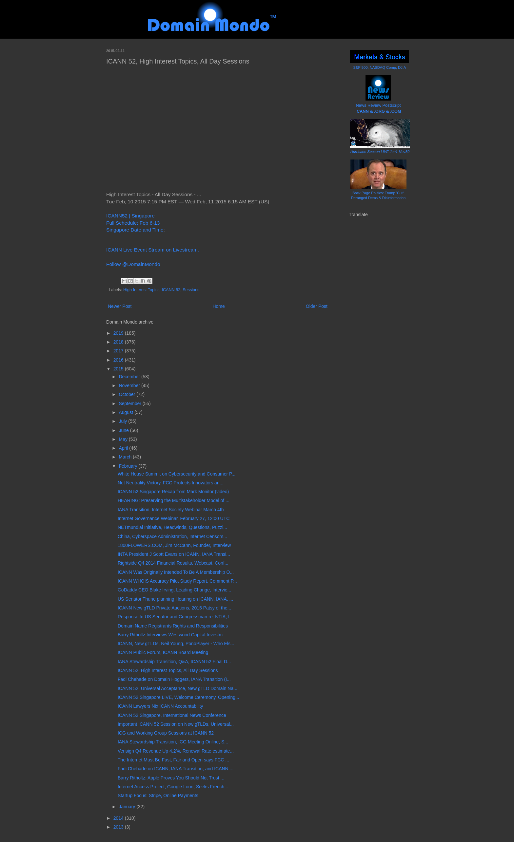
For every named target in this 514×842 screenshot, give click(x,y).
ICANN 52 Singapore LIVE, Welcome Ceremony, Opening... (178, 697)
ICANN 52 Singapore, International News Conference (172, 715)
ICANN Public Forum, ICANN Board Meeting (163, 652)
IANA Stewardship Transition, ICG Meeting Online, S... (173, 741)
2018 (119, 342)
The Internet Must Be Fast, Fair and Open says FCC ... (173, 759)
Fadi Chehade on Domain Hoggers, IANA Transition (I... (174, 679)
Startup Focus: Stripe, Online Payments (158, 795)
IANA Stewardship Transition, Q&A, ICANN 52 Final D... (174, 661)
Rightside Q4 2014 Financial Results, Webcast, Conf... (173, 563)
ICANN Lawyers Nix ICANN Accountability (160, 706)
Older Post (316, 306)
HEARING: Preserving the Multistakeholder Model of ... (173, 500)
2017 (119, 350)
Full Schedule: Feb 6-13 (133, 223)
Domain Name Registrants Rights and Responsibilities (173, 625)
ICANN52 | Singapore (130, 215)
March (126, 456)
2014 (119, 818)
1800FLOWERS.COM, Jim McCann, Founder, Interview (174, 545)
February (128, 466)
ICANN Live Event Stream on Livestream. (152, 250)
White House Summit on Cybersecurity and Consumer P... (176, 474)
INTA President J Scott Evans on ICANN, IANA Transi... (174, 554)
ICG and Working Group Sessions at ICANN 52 (166, 733)
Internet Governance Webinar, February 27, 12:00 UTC (173, 518)
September (130, 403)
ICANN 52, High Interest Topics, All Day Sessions (168, 670)
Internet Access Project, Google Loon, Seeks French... (173, 786)
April (124, 448)
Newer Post (119, 306)
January (127, 806)
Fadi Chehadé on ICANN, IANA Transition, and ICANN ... (175, 768)
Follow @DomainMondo (133, 264)
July (123, 421)
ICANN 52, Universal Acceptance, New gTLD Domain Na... (177, 688)
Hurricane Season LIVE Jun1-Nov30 (379, 152)
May (123, 439)
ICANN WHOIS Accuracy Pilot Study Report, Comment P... (177, 581)
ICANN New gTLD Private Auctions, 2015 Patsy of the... (174, 607)
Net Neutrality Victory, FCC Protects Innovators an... (170, 482)
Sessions (191, 290)
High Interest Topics (141, 290)
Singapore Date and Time (135, 230)
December (130, 376)
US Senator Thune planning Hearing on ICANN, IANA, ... (175, 599)
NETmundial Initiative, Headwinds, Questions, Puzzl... (172, 527)
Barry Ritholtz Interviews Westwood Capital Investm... (172, 634)
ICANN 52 (171, 290)
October (127, 394)
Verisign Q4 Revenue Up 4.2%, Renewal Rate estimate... (176, 751)
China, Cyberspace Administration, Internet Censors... (172, 536)
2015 (119, 368)
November (130, 385)
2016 (119, 360)
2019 (119, 333)
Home (218, 306)
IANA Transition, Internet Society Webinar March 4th (171, 509)
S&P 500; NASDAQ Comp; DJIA (379, 67)
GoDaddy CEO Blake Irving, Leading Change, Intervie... (174, 589)
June (124, 430)
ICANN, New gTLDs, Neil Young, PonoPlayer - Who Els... (176, 643)
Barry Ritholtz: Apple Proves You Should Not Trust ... (171, 777)
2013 (119, 827)
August (126, 412)
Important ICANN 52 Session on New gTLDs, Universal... (176, 724)
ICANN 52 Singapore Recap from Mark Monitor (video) (173, 491)
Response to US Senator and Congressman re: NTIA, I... (175, 616)
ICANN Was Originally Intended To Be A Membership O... (176, 572)
